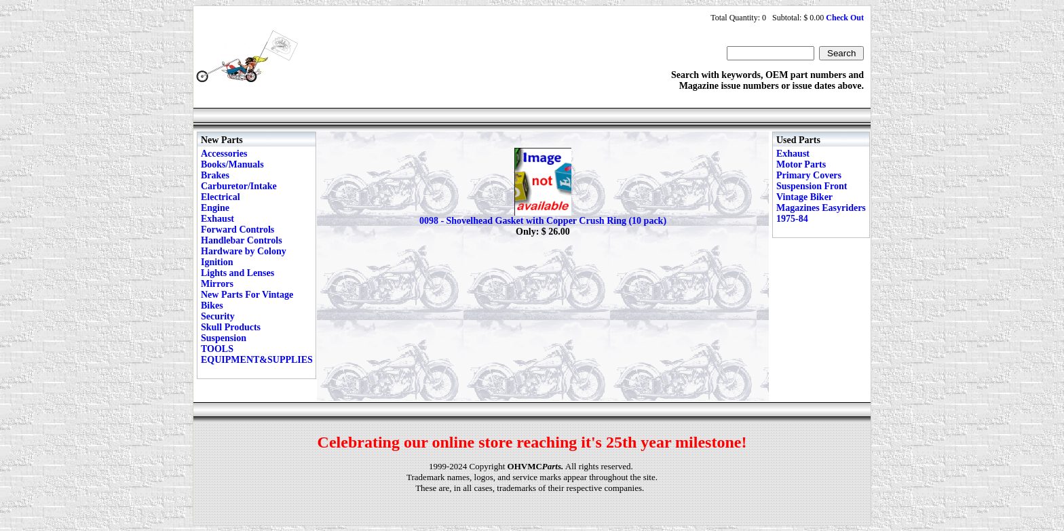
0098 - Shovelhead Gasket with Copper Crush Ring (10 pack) (542, 221)
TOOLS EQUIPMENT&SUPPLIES (257, 354)
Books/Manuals (232, 164)
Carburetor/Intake (239, 186)
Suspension (223, 338)
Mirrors (217, 284)
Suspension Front (811, 186)
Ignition (217, 262)
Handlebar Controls (241, 240)
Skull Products (231, 327)
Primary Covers (808, 175)
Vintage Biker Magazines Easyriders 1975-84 (821, 208)
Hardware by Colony (243, 251)
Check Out (845, 17)
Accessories (224, 154)
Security (218, 316)
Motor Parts (801, 164)
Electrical (220, 197)
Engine (215, 208)
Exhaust (217, 219)
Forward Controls (237, 229)
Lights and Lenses (237, 273)
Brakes (215, 175)
